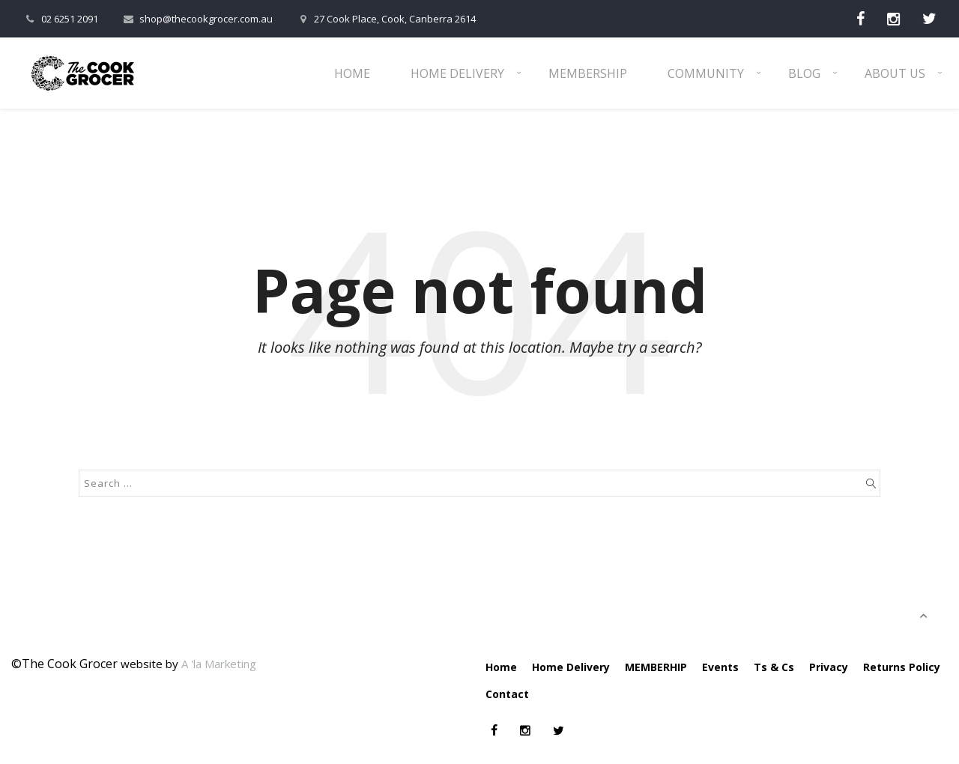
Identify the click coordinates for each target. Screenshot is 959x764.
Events (720, 667)
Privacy (828, 667)
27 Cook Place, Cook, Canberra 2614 (385, 18)
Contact (507, 694)
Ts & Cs (774, 667)
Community (706, 73)
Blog (804, 73)
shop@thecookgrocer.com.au (197, 18)
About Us (895, 73)
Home (352, 73)
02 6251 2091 (60, 18)
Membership (587, 73)
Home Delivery (457, 73)
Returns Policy (901, 667)
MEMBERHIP (656, 667)
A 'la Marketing (218, 663)
